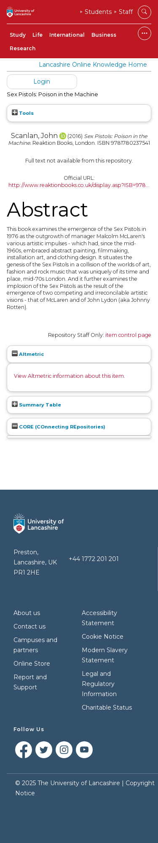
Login (41, 81)
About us (26, 613)
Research (22, 48)
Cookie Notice (102, 636)
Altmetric (28, 354)
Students (98, 12)
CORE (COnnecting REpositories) (58, 427)
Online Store (31, 663)
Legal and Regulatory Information (99, 684)
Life (37, 35)
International (67, 35)
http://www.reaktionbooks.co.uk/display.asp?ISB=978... (79, 185)
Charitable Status (107, 707)
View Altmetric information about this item (69, 376)
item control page (128, 335)
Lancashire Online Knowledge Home (93, 64)
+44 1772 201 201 (94, 559)
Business (103, 35)
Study (18, 35)
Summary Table (36, 405)
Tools (23, 113)
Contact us (29, 626)
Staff (126, 12)
